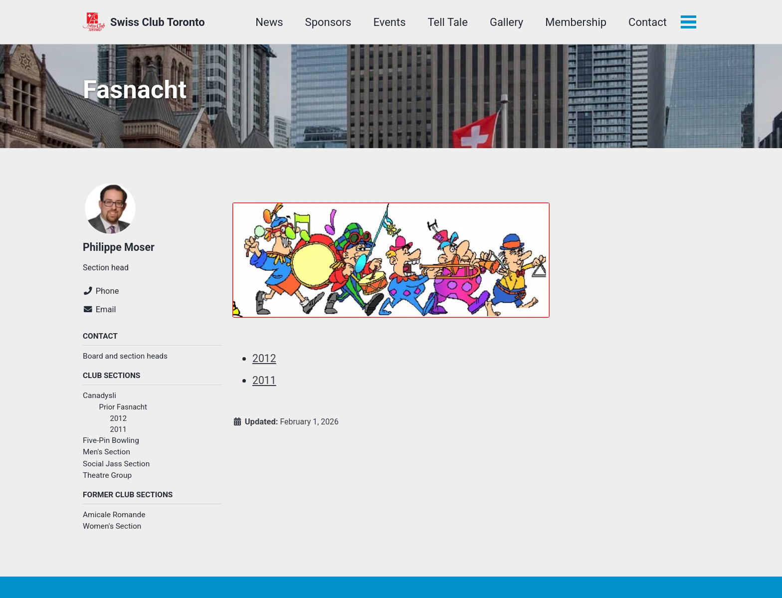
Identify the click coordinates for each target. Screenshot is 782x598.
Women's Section (112, 532)
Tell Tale (447, 22)
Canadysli (99, 400)
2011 (119, 434)
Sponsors (327, 22)
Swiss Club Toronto (157, 22)
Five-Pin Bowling (111, 446)
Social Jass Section (116, 469)
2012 (119, 422)
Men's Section (106, 457)
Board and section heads (125, 360)
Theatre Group (107, 480)
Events (388, 22)
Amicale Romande (114, 521)
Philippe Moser (120, 249)
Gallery (505, 22)
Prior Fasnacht (124, 411)
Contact (646, 22)
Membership (574, 22)
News (268, 22)
